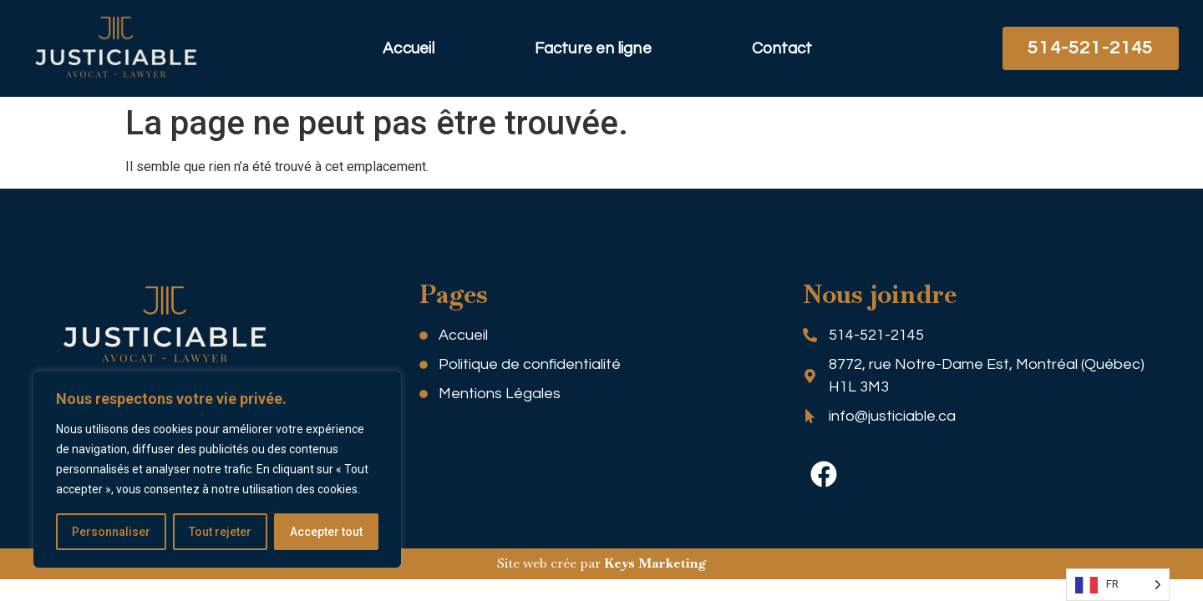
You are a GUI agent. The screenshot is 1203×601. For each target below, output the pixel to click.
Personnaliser (111, 531)
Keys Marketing (655, 563)
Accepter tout (326, 531)
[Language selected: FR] (1118, 584)
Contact (782, 48)
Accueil (408, 48)
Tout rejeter (220, 531)
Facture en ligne (593, 48)
